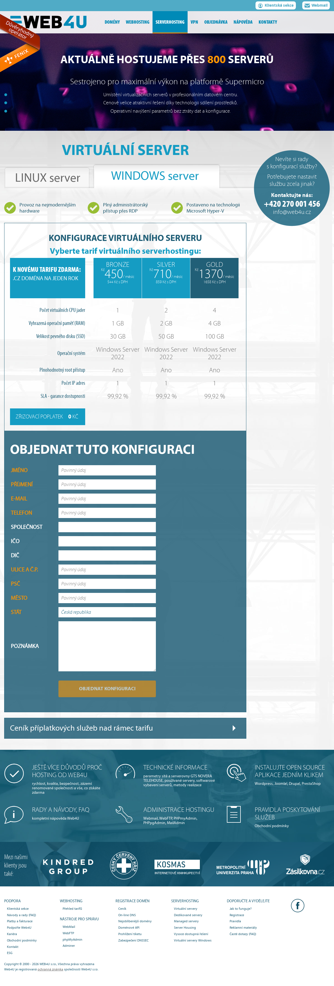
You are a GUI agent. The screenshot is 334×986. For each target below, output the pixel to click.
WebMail (69, 927)
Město (19, 598)
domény (112, 22)
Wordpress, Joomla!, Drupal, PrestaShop (292, 775)
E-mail (19, 499)
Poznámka (25, 646)
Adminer (69, 946)
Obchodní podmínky (292, 817)
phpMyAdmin (72, 939)
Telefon (21, 513)
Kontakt (12, 947)
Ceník (122, 909)
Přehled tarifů (72, 909)
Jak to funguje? (241, 909)
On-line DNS (127, 915)
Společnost (26, 527)
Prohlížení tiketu (130, 934)
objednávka (215, 22)
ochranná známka (50, 969)
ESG (10, 953)
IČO (15, 541)
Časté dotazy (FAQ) (243, 934)
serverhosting (170, 22)
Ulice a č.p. (24, 569)
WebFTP (68, 933)
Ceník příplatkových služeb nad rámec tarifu (81, 728)
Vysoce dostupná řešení (191, 934)
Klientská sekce (276, 6)
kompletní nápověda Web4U (69, 813)
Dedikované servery (188, 915)
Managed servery (186, 921)
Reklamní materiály (243, 928)
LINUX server (47, 178)
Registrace (237, 915)
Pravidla (235, 921)
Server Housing (185, 928)
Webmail (316, 6)
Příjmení (22, 484)
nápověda (243, 22)
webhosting (137, 22)
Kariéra (12, 934)
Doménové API (128, 928)
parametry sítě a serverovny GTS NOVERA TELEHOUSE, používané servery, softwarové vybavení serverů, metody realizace (180, 775)
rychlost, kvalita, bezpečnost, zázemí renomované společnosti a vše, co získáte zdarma (69, 779)
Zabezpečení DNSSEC (133, 940)
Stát (16, 612)
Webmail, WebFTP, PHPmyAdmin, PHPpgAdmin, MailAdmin (180, 815)
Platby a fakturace (20, 921)
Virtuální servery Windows (193, 940)
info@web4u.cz (292, 212)
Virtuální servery (185, 909)
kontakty (268, 22)
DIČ (15, 555)
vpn (194, 22)
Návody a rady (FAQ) (21, 915)
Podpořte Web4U (19, 928)
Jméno (19, 470)
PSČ (15, 584)
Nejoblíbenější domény (135, 921)
